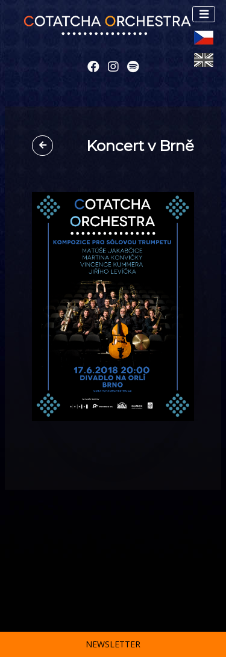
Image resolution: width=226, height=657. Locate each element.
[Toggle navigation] (203, 14)
